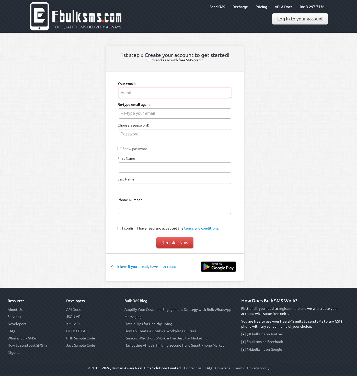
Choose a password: (133, 125)
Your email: (126, 84)
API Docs (73, 309)
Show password (135, 149)
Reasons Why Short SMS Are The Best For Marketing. (166, 338)
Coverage (223, 368)
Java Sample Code (80, 345)
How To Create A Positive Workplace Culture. (160, 331)
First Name (126, 158)
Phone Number (130, 200)
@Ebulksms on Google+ (265, 349)
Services (14, 317)
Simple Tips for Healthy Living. (148, 324)
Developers (17, 324)
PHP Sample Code (80, 338)
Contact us (192, 368)
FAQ (11, 331)
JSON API (74, 317)
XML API (73, 324)
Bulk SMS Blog (135, 301)
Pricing (261, 7)
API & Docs (283, 7)
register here (289, 308)
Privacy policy (258, 368)
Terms (239, 368)
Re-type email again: (134, 104)
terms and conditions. (201, 228)
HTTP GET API (77, 331)
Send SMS (217, 7)
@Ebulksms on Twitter (264, 334)
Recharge (240, 7)
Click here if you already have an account (143, 267)
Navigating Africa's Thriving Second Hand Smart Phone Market (174, 345)
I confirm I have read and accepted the (170, 228)
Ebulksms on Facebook (265, 342)
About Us (15, 309)
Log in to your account (300, 18)
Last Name (126, 179)
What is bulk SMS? (22, 338)
